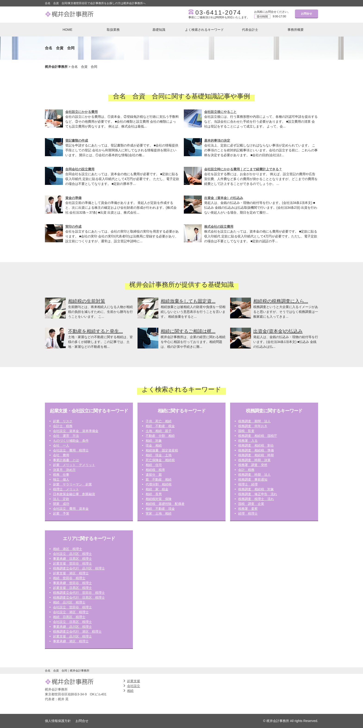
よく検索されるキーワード (204, 29)
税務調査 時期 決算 (254, 460)
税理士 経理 (248, 484)
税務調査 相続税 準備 (256, 450)
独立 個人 (61, 479)
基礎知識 (158, 29)
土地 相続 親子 (159, 431)
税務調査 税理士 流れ (256, 499)
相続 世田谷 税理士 (69, 578)
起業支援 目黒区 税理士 (72, 588)
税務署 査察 (248, 508)
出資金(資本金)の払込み (278, 331)
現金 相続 (154, 445)
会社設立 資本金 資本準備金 (75, 431)
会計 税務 (246, 470)
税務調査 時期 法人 (254, 474)
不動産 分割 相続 (160, 436)
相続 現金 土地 (159, 455)
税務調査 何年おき (252, 426)
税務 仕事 (61, 474)
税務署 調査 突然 (252, 465)
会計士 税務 (62, 426)
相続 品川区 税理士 (69, 602)
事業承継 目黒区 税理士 (72, 558)
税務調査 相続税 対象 (256, 489)
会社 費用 (61, 455)
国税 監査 (246, 431)
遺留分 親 (154, 474)
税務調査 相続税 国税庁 (257, 436)
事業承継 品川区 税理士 (72, 626)
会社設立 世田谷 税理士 (72, 607)
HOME (67, 29)
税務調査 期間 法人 (254, 421)
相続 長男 (154, 494)
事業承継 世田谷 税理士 (72, 583)
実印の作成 (73, 226)
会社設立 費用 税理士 (71, 450)
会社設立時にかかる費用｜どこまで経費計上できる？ (243, 169)
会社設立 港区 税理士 (71, 612)
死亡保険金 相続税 (160, 460)
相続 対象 (154, 440)
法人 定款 (61, 499)
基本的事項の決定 (217, 140)
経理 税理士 (248, 513)
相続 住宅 (154, 465)
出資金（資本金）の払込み (223, 198)
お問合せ (306, 13)
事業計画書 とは (66, 460)
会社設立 (133, 686)
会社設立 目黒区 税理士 (72, 622)
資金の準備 (73, 198)
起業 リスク (62, 421)
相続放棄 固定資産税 (162, 450)
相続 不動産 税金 (160, 426)
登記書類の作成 (76, 140)
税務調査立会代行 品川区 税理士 (79, 568)
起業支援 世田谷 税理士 (72, 563)
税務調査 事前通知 (252, 479)
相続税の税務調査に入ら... (280, 301)
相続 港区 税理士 (67, 549)
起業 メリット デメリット (74, 465)
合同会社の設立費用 (79, 169)
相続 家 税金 (157, 489)
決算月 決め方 (64, 470)
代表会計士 (250, 29)
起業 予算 (61, 513)
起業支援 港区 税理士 (71, 573)
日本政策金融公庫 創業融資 (74, 494)
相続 (130, 691)
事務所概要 (296, 29)
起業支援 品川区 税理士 (72, 636)
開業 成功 (61, 504)
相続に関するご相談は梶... (188, 331)
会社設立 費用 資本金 (71, 508)
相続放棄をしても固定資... (188, 301)
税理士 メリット (66, 489)
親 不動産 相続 (159, 479)
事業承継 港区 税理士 (71, 641)
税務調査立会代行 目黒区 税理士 (79, 597)
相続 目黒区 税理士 (69, 617)
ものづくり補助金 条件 (71, 440)
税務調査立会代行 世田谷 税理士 (79, 592)
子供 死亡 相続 (159, 421)
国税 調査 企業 (251, 504)
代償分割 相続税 (159, 484)
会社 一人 (61, 445)
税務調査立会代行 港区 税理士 (77, 631)
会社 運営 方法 (66, 436)
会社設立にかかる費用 (81, 112)
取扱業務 (113, 29)
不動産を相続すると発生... (95, 331)
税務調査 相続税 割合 (256, 445)
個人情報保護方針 (58, 721)
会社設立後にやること (220, 112)
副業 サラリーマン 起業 (72, 484)
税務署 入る (248, 440)
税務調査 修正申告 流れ (257, 494)
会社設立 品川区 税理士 (72, 554)
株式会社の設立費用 (218, 226)
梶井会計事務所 (56, 66)
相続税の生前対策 (86, 301)
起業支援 (133, 681)
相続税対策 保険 (159, 499)
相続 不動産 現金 (160, 508)
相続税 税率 (155, 470)
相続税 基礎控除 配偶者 (165, 504)
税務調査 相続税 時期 (256, 455)
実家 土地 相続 (159, 513)
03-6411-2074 (218, 12)
